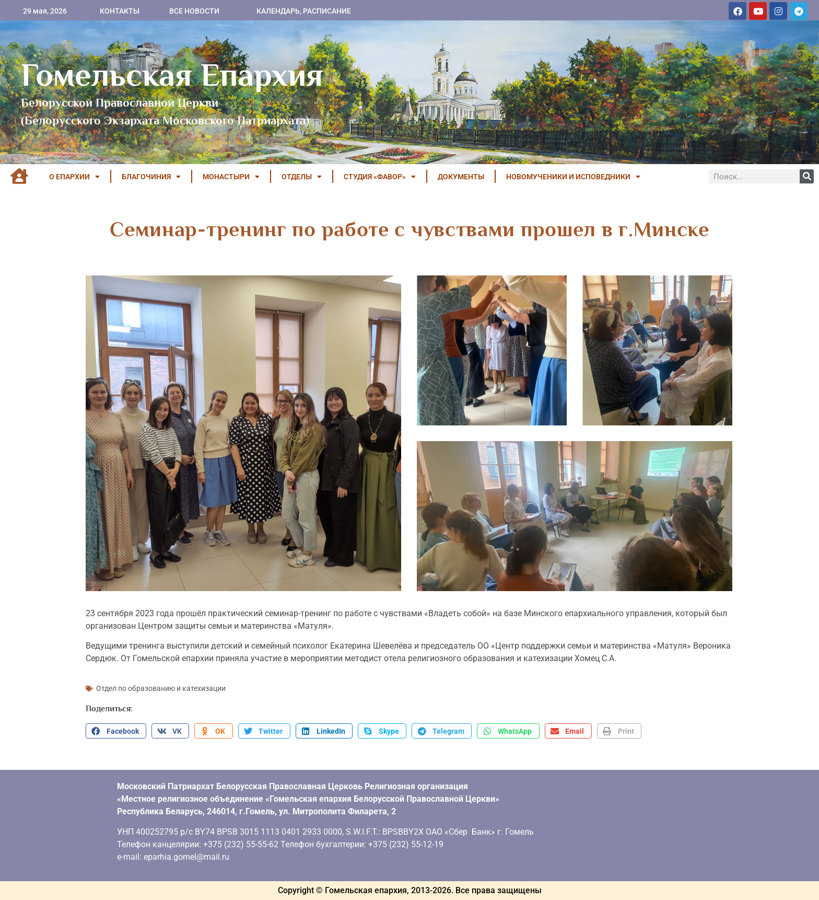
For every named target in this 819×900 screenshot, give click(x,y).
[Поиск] (807, 176)
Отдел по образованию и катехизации (161, 688)
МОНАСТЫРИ (231, 177)
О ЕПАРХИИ (74, 177)
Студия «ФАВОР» (380, 177)
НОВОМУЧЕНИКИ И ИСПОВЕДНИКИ (573, 177)
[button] (116, 731)
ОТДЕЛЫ (302, 177)
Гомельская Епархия (172, 74)
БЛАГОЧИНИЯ (151, 177)
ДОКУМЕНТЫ (461, 176)
